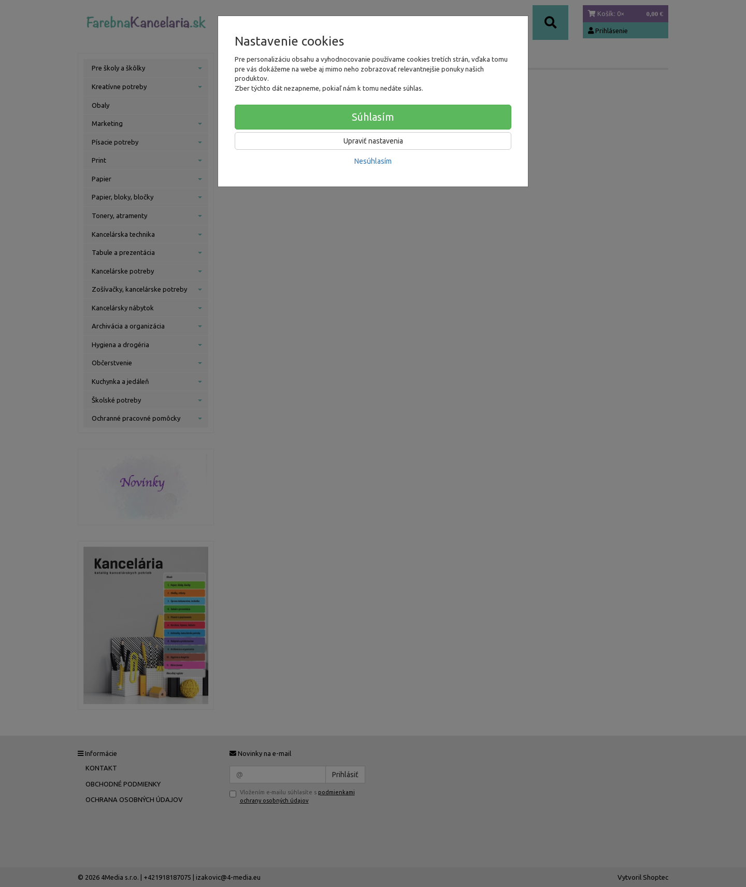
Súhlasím (373, 117)
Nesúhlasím (373, 161)
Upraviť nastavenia (373, 141)
